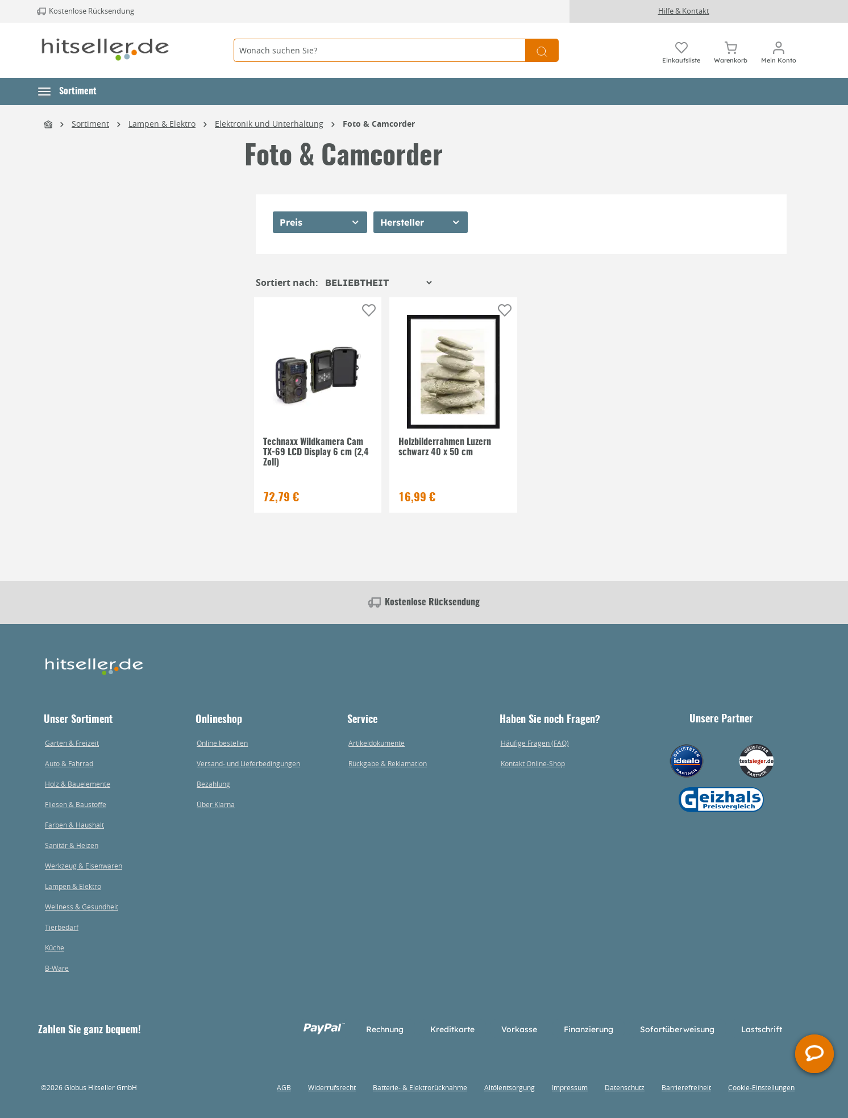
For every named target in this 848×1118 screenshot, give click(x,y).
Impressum (570, 1087)
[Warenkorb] (730, 50)
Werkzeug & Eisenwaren (83, 865)
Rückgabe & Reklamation (387, 763)
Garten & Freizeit (72, 742)
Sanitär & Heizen (71, 845)
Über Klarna (216, 804)
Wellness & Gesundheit (81, 906)
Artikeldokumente (376, 742)
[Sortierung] (378, 282)
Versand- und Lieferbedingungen (248, 763)
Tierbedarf (61, 927)
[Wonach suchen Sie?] (379, 50)
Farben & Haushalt (74, 824)
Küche (54, 947)
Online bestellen (222, 742)
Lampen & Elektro (73, 886)
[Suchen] (542, 50)
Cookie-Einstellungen (761, 1087)
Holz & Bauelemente (77, 783)
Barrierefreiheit (686, 1087)
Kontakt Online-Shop (533, 763)
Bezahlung (213, 783)
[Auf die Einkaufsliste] (369, 310)
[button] (67, 91)
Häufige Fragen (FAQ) (535, 742)
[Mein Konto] (778, 50)
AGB (284, 1087)
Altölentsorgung (509, 1087)
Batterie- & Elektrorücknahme (420, 1087)
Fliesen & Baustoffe (75, 804)
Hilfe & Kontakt (683, 11)
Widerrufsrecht (332, 1087)
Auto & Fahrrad (69, 763)
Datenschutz (625, 1087)
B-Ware (57, 967)
